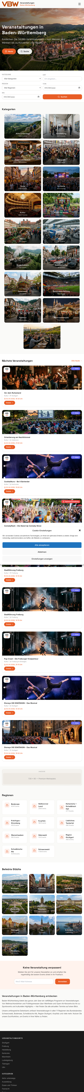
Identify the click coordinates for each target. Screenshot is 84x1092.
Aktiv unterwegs (8, 954)
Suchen (62, 97)
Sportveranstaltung (71, 377)
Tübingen (6, 939)
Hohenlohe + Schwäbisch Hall (14, 996)
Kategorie (6, 74)
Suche (25, 51)
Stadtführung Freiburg (13, 446)
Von (44, 84)
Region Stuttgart (8, 1017)
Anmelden (62, 857)
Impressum (6, 1042)
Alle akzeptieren (42, 545)
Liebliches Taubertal (10, 1007)
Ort (44, 75)
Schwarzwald (7, 1024)
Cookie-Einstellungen (10, 1049)
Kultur (75, 244)
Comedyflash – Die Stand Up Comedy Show (22, 401)
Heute (9, 51)
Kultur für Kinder (8, 978)
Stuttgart (14, 271)
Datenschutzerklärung (11, 1046)
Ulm (3, 943)
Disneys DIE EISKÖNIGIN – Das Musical (20, 579)
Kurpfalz (5, 1003)
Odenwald (6, 1014)
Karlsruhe (14, 360)
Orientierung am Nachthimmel (17, 313)
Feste (4, 968)
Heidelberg (6, 925)
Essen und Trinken (9, 961)
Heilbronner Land (9, 993)
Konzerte (5, 971)
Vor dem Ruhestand (12, 268)
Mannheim (6, 932)
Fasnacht (5, 964)
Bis (3, 93)
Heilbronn (14, 315)
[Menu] (79, 4)
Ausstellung (6, 957)
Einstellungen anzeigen (42, 559)
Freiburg (14, 448)
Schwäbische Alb (9, 1021)
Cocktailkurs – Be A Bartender (17, 357)
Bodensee (6, 989)
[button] (80, 530)
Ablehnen (42, 552)
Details (9, 278)
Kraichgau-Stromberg (11, 1000)
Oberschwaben (8, 1010)
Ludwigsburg (7, 936)
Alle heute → (76, 236)
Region (5, 84)
